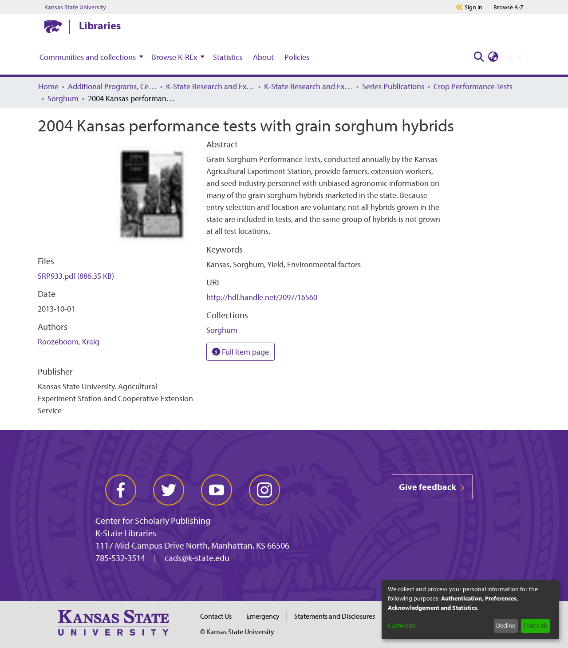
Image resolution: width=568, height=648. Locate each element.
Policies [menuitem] (296, 57)
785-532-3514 (120, 557)
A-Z (508, 7)
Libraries (100, 25)
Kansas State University (75, 7)
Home (48, 86)
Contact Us (216, 616)
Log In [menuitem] (512, 57)
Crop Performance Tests (473, 86)
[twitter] (168, 490)
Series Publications (393, 86)
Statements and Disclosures (334, 616)
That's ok (535, 625)
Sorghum (63, 98)
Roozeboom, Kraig (68, 341)
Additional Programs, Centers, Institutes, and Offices (112, 86)
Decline (505, 625)
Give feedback (432, 486)
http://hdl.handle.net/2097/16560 (261, 297)
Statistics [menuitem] (227, 57)
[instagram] (264, 490)
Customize (402, 625)
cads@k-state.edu (197, 557)
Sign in (473, 7)
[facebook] (120, 490)
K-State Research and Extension (210, 86)
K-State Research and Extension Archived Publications (308, 86)
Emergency (263, 616)
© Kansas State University (237, 631)
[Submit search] (479, 57)
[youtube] (216, 490)
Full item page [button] (240, 352)
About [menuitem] (263, 57)
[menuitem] (90, 57)
